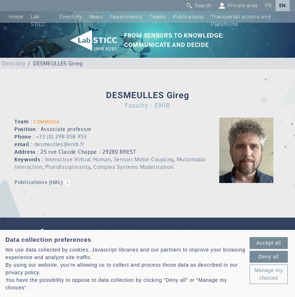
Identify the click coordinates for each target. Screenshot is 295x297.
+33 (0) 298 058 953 (61, 137)
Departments (126, 17)
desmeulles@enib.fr (59, 144)
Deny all (269, 256)
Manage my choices (268, 274)
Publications (188, 17)
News (96, 17)
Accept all (268, 243)
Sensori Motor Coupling (144, 159)
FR (268, 5)
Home (16, 17)
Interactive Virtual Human (78, 159)
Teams (157, 17)
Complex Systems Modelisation (133, 167)
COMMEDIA (47, 122)
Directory (71, 17)
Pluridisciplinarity (67, 167)
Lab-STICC (38, 20)
